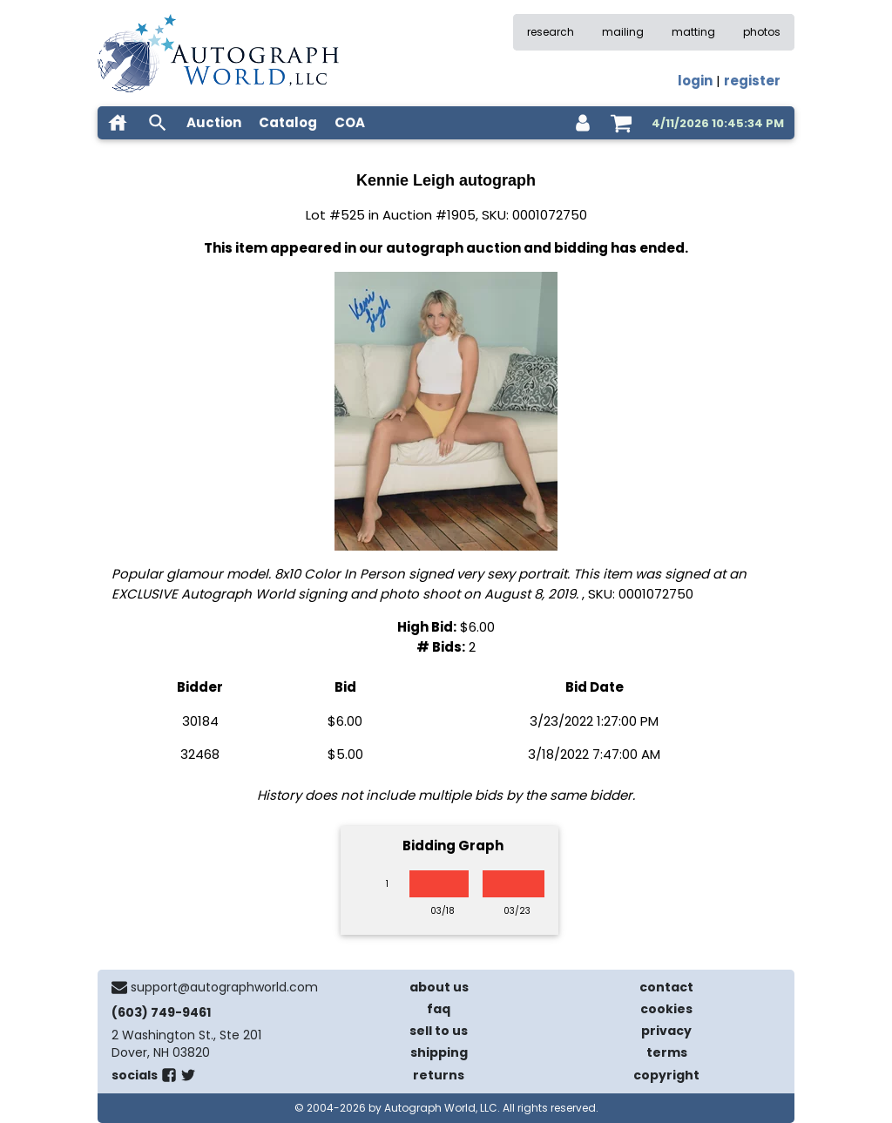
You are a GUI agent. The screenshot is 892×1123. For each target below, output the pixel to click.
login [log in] (695, 80)
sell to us (438, 1030)
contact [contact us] (666, 987)
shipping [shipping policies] (439, 1052)
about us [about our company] (439, 987)
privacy (666, 1030)
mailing (623, 31)
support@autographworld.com (224, 987)
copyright (666, 1075)
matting (693, 31)
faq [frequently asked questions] (438, 1009)
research (550, 31)
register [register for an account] (752, 80)
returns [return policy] (438, 1075)
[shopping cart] (621, 123)
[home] (117, 123)
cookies (666, 1009)
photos (761, 31)
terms (666, 1052)
